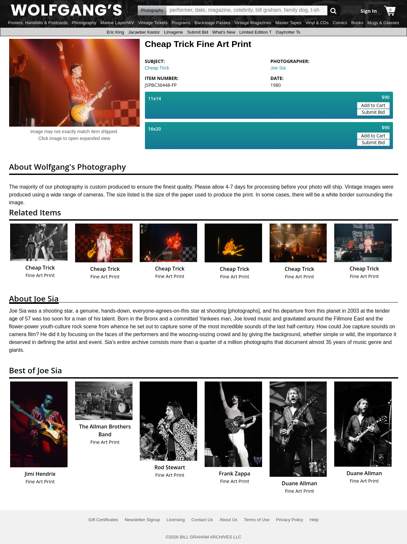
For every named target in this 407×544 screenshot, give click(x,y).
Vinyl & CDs (317, 22)
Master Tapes (288, 22)
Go (333, 11)
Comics (340, 22)
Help (314, 519)
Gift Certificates (103, 519)
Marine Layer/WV (117, 22)
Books (357, 22)
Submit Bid (197, 32)
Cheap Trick (157, 67)
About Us (228, 519)
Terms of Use (257, 519)
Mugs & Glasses (383, 22)
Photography (84, 22)
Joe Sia (278, 67)
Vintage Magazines (252, 22)
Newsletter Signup (142, 519)
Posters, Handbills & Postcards (38, 22)
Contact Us (202, 519)
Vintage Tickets (152, 22)
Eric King (115, 32)
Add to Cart (373, 105)
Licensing (175, 519)
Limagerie (173, 32)
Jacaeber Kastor (144, 32)
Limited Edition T (255, 32)
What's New (223, 32)
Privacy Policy (289, 519)
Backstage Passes (212, 22)
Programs (181, 22)
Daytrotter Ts (288, 32)
